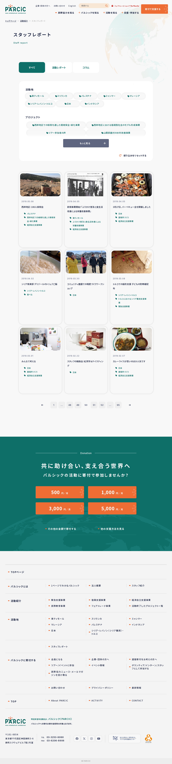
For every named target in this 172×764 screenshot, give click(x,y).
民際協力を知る (66, 12)
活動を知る (111, 12)
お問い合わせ (59, 5)
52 (102, 405)
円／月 (59, 492)
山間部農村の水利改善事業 (116, 132)
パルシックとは (19, 586)
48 (69, 405)
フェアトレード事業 (101, 605)
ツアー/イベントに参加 (62, 665)
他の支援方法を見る (112, 528)
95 (118, 405)
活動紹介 (24, 21)
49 (78, 405)
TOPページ (17, 572)
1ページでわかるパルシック (65, 585)
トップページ (10, 21)
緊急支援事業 (58, 600)
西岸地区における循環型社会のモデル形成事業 (117, 125)
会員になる (57, 659)
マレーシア (135, 95)
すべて (32, 67)
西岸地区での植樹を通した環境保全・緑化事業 (57, 125)
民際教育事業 (58, 605)
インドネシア (93, 103)
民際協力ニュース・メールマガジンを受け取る (67, 673)
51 (94, 405)
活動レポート (59, 67)
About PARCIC (59, 700)
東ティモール (38, 95)
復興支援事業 (99, 600)
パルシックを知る (90, 12)
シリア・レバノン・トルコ (41, 103)
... (62, 405)
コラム (86, 67)
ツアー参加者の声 (57, 132)
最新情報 (136, 687)
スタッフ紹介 (138, 585)
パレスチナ (86, 95)
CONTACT (137, 700)
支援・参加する (131, 12)
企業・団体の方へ (42, 5)
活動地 (15, 619)
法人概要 (96, 585)
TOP (13, 701)
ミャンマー (110, 95)
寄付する (153, 9)
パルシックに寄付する (23, 660)
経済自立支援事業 (141, 600)
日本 (69, 103)
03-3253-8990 (55, 737)
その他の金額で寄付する (62, 528)
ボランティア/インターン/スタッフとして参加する (148, 667)
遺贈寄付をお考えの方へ (144, 659)
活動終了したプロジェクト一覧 (147, 605)
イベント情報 (98, 665)
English (72, 5)
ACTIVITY (97, 700)
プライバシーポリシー (103, 687)
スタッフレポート (59, 646)
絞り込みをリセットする (135, 155)
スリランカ (62, 95)
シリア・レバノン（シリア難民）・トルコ (108, 632)
